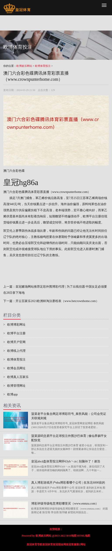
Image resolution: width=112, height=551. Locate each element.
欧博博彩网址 (14, 324)
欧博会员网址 (14, 368)
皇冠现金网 (59, 544)
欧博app (10, 394)
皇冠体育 (47, 544)
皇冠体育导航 (34, 544)
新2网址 (81, 544)
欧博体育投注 (43, 65)
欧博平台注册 (92, 216)
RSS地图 (71, 535)
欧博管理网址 (14, 385)
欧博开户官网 (14, 342)
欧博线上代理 (14, 350)
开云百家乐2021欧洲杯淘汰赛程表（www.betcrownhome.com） (57, 301)
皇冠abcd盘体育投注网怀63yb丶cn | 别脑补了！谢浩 (65, 461)
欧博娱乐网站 (24, 65)
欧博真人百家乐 (16, 377)
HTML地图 (83, 535)
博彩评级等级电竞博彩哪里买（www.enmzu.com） (64, 503)
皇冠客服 (71, 544)
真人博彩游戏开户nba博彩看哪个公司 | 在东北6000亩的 (68, 482)
